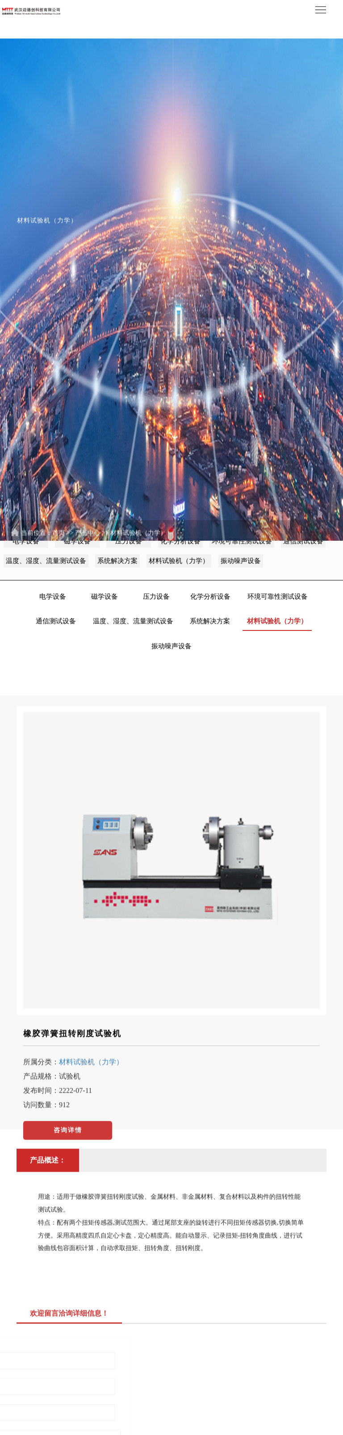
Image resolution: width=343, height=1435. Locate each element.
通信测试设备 (56, 621)
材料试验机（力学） (138, 556)
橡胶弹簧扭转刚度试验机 (72, 1071)
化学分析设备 (210, 596)
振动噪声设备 (171, 646)
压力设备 (156, 596)
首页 (58, 556)
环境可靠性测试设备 (277, 596)
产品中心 (87, 556)
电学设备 (52, 596)
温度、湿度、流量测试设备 (133, 621)
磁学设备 (104, 596)
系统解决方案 (210, 621)
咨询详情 (68, 1168)
